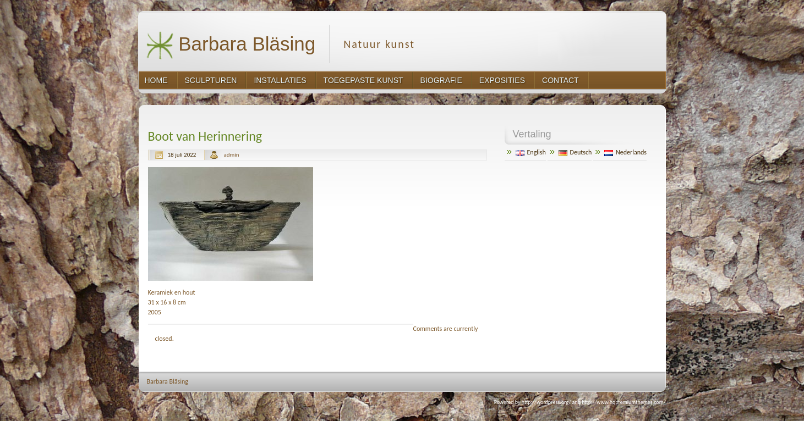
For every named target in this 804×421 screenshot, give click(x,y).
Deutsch (575, 152)
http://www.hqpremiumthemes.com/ (623, 402)
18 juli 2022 (182, 154)
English (531, 152)
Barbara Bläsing (231, 45)
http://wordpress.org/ (546, 402)
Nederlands (625, 152)
